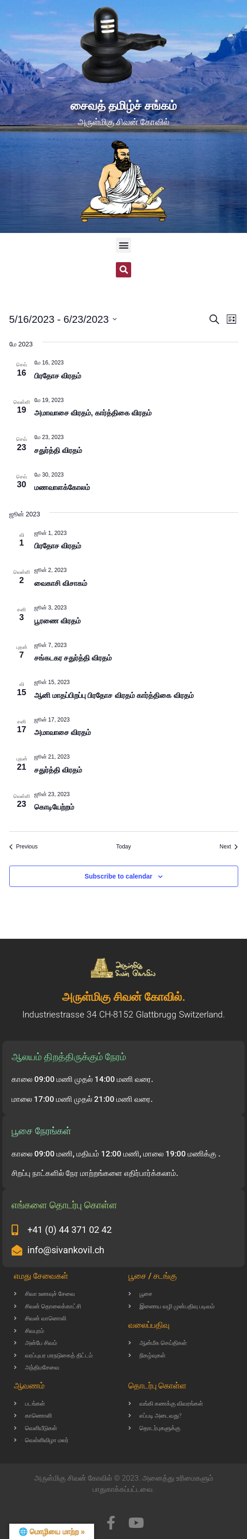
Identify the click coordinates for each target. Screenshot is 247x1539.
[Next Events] (229, 847)
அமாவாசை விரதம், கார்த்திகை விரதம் (93, 413)
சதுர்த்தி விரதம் (58, 450)
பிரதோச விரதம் (57, 376)
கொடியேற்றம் (54, 807)
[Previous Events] (23, 847)
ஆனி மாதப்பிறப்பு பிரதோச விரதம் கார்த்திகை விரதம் (114, 695)
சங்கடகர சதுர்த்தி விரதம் (73, 658)
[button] (123, 245)
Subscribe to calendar (118, 876)
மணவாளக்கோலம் (62, 487)
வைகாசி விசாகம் (60, 583)
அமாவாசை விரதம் (62, 732)
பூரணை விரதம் (57, 621)
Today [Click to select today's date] (123, 846)
